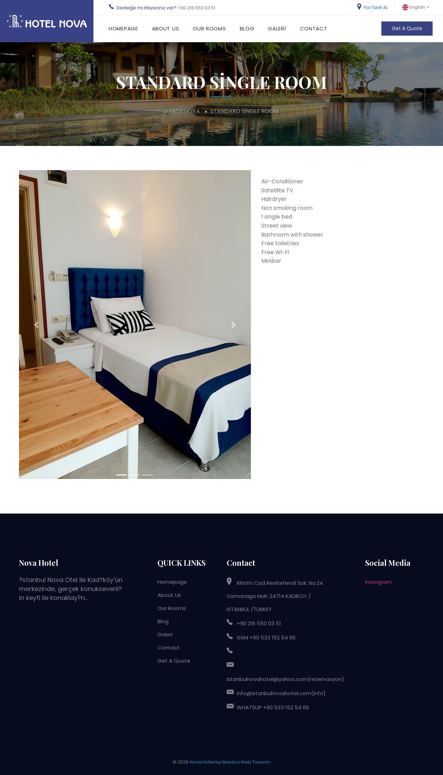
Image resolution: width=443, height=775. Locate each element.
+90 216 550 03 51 (196, 7)
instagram (378, 581)
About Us (165, 28)
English (415, 7)
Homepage (123, 28)
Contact (313, 28)
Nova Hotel (202, 762)
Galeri (277, 28)
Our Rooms (209, 28)
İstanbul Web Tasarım (246, 762)
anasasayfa (182, 111)
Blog (247, 28)
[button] (36, 324)
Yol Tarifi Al (372, 7)
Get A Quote (407, 28)
